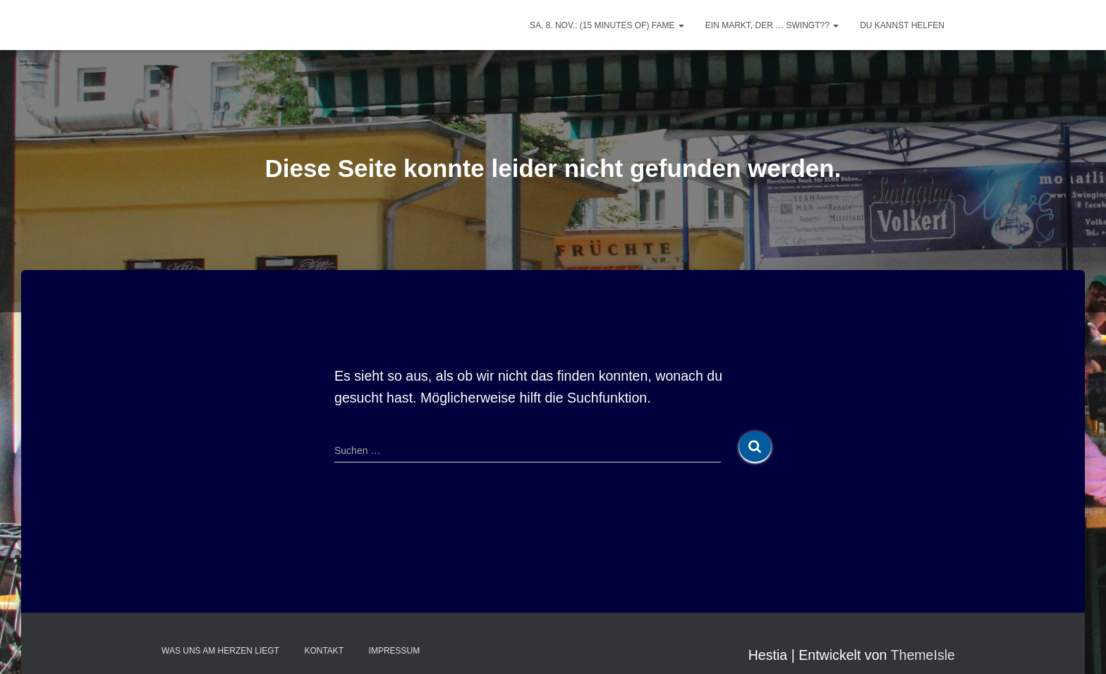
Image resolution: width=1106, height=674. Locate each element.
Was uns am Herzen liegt (220, 651)
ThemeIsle (923, 655)
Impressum (394, 651)
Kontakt (324, 651)
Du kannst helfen (902, 25)
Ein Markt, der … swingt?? (772, 25)
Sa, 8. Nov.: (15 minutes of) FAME (607, 25)
